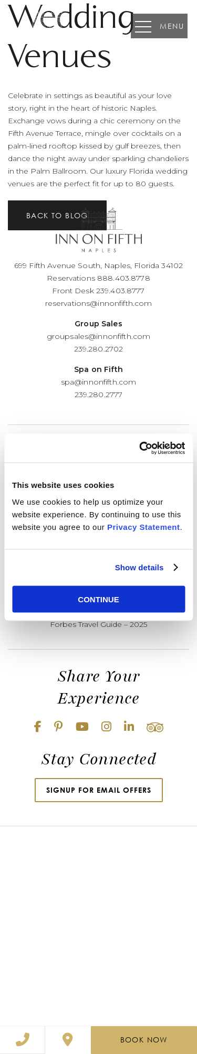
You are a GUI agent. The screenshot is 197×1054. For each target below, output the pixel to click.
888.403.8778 (123, 278)
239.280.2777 (99, 394)
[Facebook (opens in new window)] (38, 727)
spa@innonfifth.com (99, 382)
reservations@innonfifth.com (98, 303)
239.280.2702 (98, 349)
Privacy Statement (143, 526)
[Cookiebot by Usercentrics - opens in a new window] (140, 448)
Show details (139, 567)
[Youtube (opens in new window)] (82, 727)
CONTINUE (98, 598)
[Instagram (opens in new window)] (106, 727)
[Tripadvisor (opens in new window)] (155, 727)
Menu (159, 25)
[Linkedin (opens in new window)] (129, 727)
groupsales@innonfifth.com (99, 336)
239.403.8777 (120, 290)
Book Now (144, 1039)
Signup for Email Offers (98, 789)
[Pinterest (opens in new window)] (58, 727)
